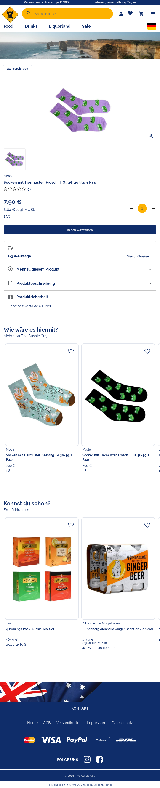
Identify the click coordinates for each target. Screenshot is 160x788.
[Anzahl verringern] (131, 208)
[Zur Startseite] (10, 21)
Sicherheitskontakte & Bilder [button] (29, 306)
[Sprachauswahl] (152, 27)
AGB (47, 723)
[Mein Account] (121, 13)
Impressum (96, 723)
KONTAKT (80, 708)
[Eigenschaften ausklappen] (80, 269)
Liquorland (60, 26)
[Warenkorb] (141, 13)
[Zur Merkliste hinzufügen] (71, 351)
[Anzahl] (142, 208)
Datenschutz (122, 723)
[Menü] (152, 13)
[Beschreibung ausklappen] (80, 283)
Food (8, 26)
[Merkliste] (130, 14)
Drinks (31, 26)
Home (32, 723)
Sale (86, 26)
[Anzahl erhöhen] (153, 208)
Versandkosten (68, 723)
